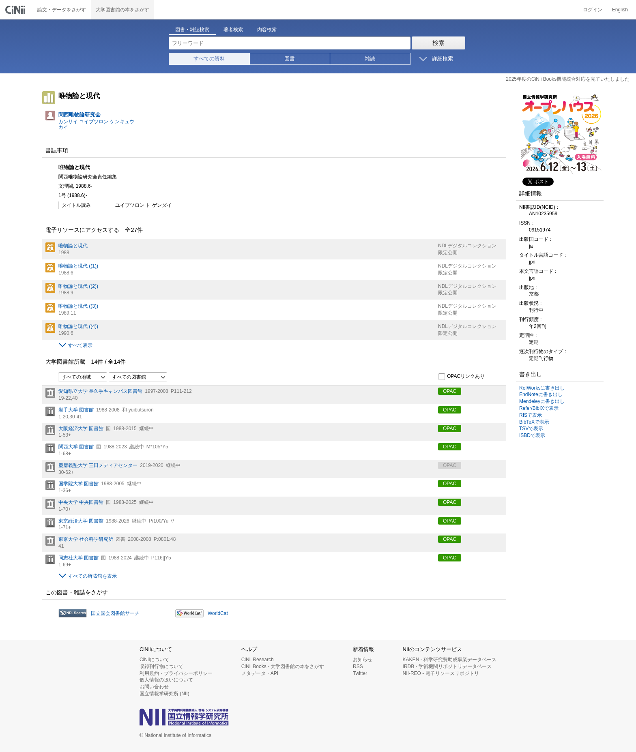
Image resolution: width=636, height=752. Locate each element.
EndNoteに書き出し (541, 394)
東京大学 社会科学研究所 (85, 539)
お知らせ (362, 659)
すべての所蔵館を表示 (92, 576)
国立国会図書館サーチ (115, 613)
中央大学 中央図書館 (80, 502)
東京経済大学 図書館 (80, 521)
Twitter (360, 673)
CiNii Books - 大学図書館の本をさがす (282, 666)
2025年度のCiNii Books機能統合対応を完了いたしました (568, 79)
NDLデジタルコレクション (467, 246)
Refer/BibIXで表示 (539, 408)
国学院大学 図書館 (78, 483)
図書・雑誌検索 (192, 29)
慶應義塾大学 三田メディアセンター (98, 465)
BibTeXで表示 (534, 422)
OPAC (449, 391)
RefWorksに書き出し (542, 388)
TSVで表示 (531, 428)
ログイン (592, 10)
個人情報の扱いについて (166, 680)
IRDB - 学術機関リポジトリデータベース (447, 666)
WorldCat (218, 613)
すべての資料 (209, 59)
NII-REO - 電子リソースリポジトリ (441, 673)
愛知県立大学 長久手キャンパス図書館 (100, 391)
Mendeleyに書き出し (542, 401)
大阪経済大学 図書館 (80, 428)
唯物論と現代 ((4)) (78, 326)
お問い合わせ (154, 687)
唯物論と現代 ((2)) (78, 286)
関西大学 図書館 (76, 447)
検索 (438, 42)
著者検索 (233, 29)
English (620, 10)
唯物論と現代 (73, 246)
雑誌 (370, 59)
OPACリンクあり (461, 376)
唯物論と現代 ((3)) (78, 306)
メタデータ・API (259, 673)
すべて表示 (80, 345)
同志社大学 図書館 (78, 558)
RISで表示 (530, 415)
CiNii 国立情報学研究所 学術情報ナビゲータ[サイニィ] (16, 9)
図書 (289, 59)
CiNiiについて (154, 659)
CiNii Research (257, 659)
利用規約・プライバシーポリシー (176, 673)
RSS (358, 666)
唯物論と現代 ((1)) (78, 266)
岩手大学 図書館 (76, 410)
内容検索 (267, 29)
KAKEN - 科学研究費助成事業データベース (449, 659)
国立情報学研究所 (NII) (164, 693)
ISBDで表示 (532, 435)
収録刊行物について (161, 666)
